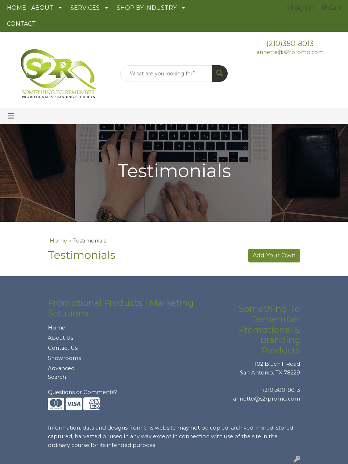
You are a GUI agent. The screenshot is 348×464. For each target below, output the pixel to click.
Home (58, 240)
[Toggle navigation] (11, 116)
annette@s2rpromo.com (290, 52)
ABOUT (42, 7)
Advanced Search (61, 372)
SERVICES (85, 7)
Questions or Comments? (82, 392)
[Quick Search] (166, 73)
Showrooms (64, 358)
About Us (60, 338)
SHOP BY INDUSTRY (147, 7)
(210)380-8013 (290, 43)
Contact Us (63, 348)
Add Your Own (274, 255)
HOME (16, 7)
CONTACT (21, 23)
